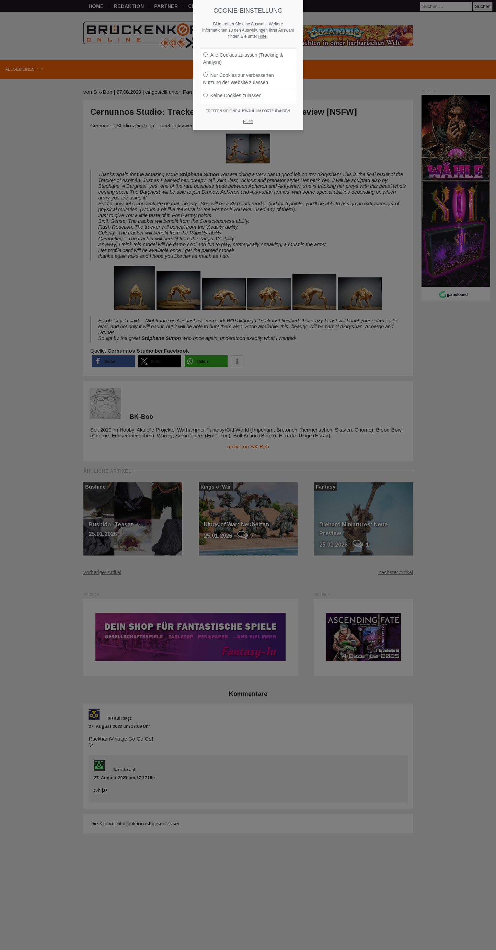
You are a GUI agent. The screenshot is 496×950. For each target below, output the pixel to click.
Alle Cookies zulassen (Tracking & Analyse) (243, 55)
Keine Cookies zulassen (232, 92)
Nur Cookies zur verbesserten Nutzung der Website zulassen (238, 75)
